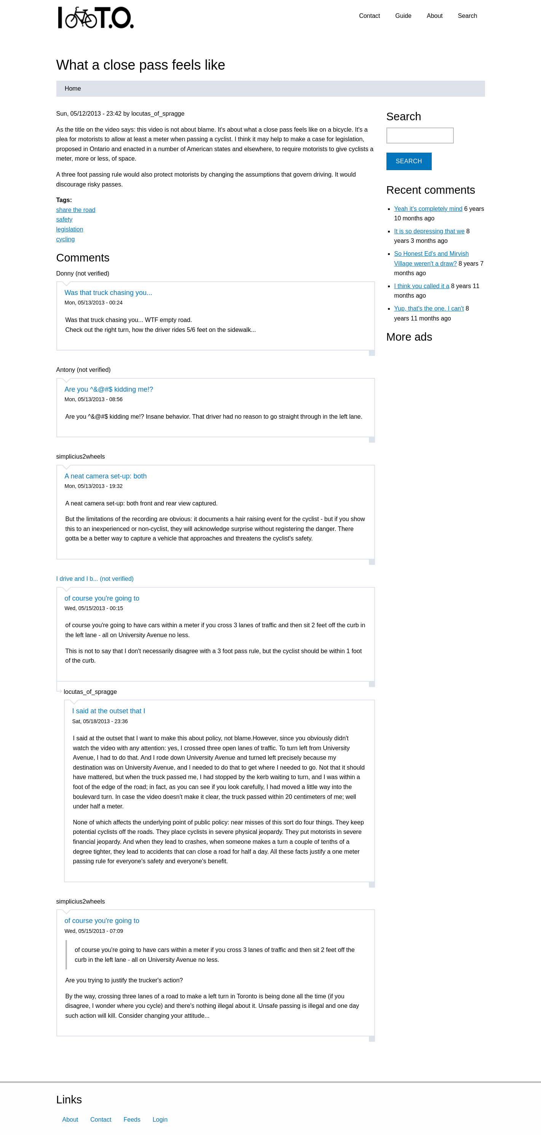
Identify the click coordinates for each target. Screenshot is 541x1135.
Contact (369, 16)
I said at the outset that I (108, 711)
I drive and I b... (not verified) (95, 578)
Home (73, 88)
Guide (403, 16)
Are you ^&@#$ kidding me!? (109, 389)
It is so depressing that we (429, 231)
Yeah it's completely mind (428, 209)
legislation (69, 229)
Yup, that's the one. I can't (429, 308)
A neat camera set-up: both (106, 476)
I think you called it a (421, 286)
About (435, 16)
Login (160, 1119)
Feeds (131, 1119)
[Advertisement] (434, 395)
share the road (76, 210)
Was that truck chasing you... (108, 293)
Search (467, 16)
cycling (65, 239)
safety (64, 219)
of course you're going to (102, 598)
